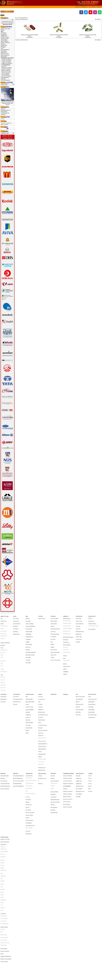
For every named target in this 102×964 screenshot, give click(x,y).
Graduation (78, 625)
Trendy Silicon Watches (30, 745)
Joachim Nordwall (4, 849)
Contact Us (3, 114)
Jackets (2, 621)
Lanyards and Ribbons (5, 635)
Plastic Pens (78, 687)
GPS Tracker (65, 632)
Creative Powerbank (5, 732)
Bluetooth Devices (67, 617)
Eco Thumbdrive (20, 6)
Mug (52, 634)
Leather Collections (30, 673)
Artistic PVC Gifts (29, 732)
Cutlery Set (40, 682)
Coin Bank (40, 680)
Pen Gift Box (78, 686)
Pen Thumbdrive (5, 74)
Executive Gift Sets (54, 744)
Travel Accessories (80, 730)
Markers (77, 678)
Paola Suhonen (4, 855)
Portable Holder (91, 686)
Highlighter (53, 746)
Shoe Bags (28, 639)
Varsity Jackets (4, 627)
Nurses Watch (41, 721)
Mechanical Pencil (79, 680)
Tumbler (52, 645)
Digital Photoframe (42, 704)
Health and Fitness (92, 621)
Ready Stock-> (4, 52)
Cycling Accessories (42, 734)
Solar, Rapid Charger (92, 687)
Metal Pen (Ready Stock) (18, 734)
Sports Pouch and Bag (30, 643)
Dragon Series (3, 801)
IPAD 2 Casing (3, 786)
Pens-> (2, 48)
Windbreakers (4, 628)
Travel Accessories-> (5, 77)
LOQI (2, 807)
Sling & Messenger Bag (30, 641)
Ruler (27, 743)
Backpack (27, 617)
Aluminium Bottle (54, 617)
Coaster (27, 680)
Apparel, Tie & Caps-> (6, 28)
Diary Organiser (54, 738)
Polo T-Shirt (3, 642)
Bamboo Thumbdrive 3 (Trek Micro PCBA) (87, 34)
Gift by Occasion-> (5, 37)
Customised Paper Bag (30, 623)
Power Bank (3, 730)
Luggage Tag (28, 687)
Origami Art (40, 700)
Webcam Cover (29, 774)
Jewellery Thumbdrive (6, 67)
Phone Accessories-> (5, 49)
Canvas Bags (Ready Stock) (18, 732)
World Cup (40, 738)
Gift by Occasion (79, 615)
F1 (38, 736)
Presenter (15, 680)
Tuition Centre (79, 632)
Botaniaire (3, 794)
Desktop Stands (91, 678)
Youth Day (78, 634)
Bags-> (2, 31)
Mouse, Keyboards (67, 636)
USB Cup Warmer (66, 652)
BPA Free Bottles (54, 619)
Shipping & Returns (5, 110)
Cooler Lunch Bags (29, 621)
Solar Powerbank (4, 736)
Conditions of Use (5, 113)
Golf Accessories (41, 686)
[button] (78, 7)
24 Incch (90, 736)
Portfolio (27, 699)
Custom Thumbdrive (6, 62)
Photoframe (3, 792)
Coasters (52, 623)
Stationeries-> (4, 56)
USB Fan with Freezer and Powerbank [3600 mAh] (7, 102)
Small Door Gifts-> (5, 53)
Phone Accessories (92, 673)
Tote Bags (2, 809)
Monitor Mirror (66, 634)
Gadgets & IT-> (4, 35)
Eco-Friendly (28, 749)
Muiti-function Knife (30, 759)
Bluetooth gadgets (67, 623)
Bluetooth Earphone (67, 621)
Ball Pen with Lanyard (80, 675)
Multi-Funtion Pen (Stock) (18, 736)
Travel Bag (28, 647)
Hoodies (2, 625)
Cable (89, 675)
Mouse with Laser (17, 678)
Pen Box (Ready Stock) (17, 738)
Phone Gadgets (91, 684)
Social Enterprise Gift (30, 768)
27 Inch (89, 738)
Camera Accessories (92, 676)
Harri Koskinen (4, 848)
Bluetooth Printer (66, 627)
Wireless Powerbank (5, 741)
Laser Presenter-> (5, 41)
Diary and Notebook (30, 684)
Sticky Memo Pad (54, 759)
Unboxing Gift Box (41, 716)
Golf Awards (15, 623)
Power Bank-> (4, 51)
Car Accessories (41, 676)
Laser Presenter (16, 673)
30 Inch (89, 740)
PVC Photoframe (29, 740)
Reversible (3, 632)
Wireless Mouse (66, 642)
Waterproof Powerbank (5, 740)
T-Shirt (2, 638)
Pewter (2, 861)
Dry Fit (2, 646)
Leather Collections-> (6, 42)
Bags (27, 615)
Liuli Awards (15, 625)
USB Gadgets (65, 655)
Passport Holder (29, 697)
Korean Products (41, 691)
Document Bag (29, 625)
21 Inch (89, 734)
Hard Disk (3, 66)
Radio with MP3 (66, 648)
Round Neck (3, 648)
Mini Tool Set (28, 757)
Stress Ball (28, 772)
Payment (3, 109)
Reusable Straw (54, 639)
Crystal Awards (16, 619)
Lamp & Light (3, 673)
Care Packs (40, 615)
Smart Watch (41, 723)
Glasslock (3, 798)
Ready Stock (15, 730)
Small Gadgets (29, 766)
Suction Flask (53, 643)
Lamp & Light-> (4, 39)
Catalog (4, 6)
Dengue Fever (91, 619)
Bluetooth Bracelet (67, 619)
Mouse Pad (65, 638)
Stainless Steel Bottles (55, 641)
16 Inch (89, 732)
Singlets (2, 654)
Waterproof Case (91, 689)
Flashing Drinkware (55, 628)
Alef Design (3, 784)
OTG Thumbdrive (5, 73)
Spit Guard (3, 636)
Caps (2, 617)
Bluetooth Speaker (67, 628)
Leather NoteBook (4, 788)
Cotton (2, 644)
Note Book (53, 740)
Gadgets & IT (66, 615)
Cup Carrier (53, 627)
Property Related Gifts (42, 708)
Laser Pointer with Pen (18, 676)
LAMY (2, 804)
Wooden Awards (16, 628)
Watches (40, 717)
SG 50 (2, 845)
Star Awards (15, 627)
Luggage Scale (79, 736)
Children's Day (79, 619)
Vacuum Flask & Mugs (55, 647)
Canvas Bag (28, 619)
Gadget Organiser (29, 630)
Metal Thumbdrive (5, 70)
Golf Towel (3, 664)
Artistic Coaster (29, 734)
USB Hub (65, 657)
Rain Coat (90, 743)
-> (7, 58)
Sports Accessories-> (5, 55)
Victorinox (3, 828)
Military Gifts (4, 45)
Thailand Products (4, 866)
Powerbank (3, 734)
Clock (39, 678)
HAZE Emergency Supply (93, 623)
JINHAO (2, 799)
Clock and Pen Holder (30, 678)
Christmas (78, 623)
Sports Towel (3, 667)
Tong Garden (3, 822)
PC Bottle (52, 636)
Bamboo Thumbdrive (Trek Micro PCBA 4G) (29, 34)
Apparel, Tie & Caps (5, 615)
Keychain (27, 751)
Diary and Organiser (55, 736)
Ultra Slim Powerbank (5, 738)
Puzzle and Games (42, 710)
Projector (65, 644)
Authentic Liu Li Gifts (5, 779)
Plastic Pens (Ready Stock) (18, 740)
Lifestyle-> (3, 44)
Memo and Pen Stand (55, 749)
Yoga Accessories (41, 727)
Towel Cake (3, 669)
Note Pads (53, 753)
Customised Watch (42, 719)
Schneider (3, 815)
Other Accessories (79, 740)
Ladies (39, 693)
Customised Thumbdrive (31, 736)
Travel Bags (78, 747)
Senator (2, 817)
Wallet (27, 700)
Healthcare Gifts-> (5, 38)
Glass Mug (53, 632)
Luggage (27, 634)
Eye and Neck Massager (68, 631)
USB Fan (65, 653)
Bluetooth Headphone (67, 625)
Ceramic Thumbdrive (6, 59)
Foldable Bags (28, 628)
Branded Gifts (3, 782)
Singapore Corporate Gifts (6, 863)
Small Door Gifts (29, 730)
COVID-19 (90, 617)
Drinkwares (53, 615)
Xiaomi (2, 830)
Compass (40, 732)
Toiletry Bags (28, 645)
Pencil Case (28, 638)
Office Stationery (54, 755)
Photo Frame (40, 702)
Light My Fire (3, 805)
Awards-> (3, 30)
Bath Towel (3, 660)
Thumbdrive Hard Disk (11, 6)
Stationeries (53, 730)
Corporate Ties (3, 619)
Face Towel (3, 662)
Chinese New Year (79, 621)
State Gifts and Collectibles (6, 865)
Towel (2, 658)
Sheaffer (2, 819)
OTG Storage (90, 682)
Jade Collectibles (4, 857)
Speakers (65, 650)
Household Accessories (43, 687)
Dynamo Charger (91, 680)
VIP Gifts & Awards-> (5, 80)
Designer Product (4, 842)
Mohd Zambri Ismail (5, 853)
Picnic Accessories (42, 706)
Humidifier (40, 689)
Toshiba (2, 824)
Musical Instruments (6, 72)
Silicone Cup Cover (29, 764)
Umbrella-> (3, 78)
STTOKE (2, 821)
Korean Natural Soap (5, 859)
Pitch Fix (2, 811)
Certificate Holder (29, 676)
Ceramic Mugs (54, 621)
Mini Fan (27, 755)
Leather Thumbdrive (6, 69)
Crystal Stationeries (5, 839)
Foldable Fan (41, 684)
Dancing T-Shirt (4, 640)
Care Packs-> (4, 33)
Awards (14, 615)
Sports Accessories (42, 730)
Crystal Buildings (4, 836)
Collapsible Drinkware (55, 625)
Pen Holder (53, 757)
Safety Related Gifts (42, 712)
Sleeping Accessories (80, 743)
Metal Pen (78, 682)
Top (1, 6)
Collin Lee (3, 843)
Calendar (52, 734)
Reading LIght (3, 676)
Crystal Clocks (3, 838)
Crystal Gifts (3, 832)
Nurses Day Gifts (91, 625)
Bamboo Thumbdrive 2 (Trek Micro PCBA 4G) (59, 34)
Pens (77, 673)
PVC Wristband (29, 741)
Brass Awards (16, 617)
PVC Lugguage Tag (29, 738)
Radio (64, 646)
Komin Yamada (4, 851)
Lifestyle (40, 673)
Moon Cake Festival (80, 627)
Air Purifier (40, 675)
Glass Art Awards (16, 621)
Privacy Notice (4, 111)
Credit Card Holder (29, 682)
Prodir (2, 813)
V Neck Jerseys (4, 656)
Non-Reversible (4, 630)
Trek (1, 826)
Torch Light (3, 678)
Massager (40, 697)
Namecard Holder (29, 693)
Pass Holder (28, 695)
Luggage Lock (78, 734)
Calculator (53, 732)
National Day (78, 628)
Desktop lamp (3, 675)
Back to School (78, 617)
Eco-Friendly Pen (79, 676)
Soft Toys (40, 714)
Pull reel (27, 762)
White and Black (29, 770)
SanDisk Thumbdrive (6, 76)
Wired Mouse (66, 640)
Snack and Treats (41, 617)
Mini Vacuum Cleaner (55, 751)
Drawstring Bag (29, 627)
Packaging (3, 46)
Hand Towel (3, 665)
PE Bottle (52, 638)
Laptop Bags (28, 632)
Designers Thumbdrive (6, 63)
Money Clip (28, 689)
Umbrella (90, 730)
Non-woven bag (29, 636)
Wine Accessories (42, 725)
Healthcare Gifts (91, 615)
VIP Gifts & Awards (4, 777)
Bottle (89, 741)
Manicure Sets (29, 753)
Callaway (2, 796)
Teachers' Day (79, 630)
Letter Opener (53, 747)
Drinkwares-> (4, 34)
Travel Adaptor (79, 745)
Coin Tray (27, 747)
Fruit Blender (53, 630)
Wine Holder (28, 649)
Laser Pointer (16, 675)
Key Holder (28, 686)
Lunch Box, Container (42, 695)
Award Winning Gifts (5, 781)
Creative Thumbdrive (6, 60)
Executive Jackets (4, 623)
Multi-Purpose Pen (80, 684)
